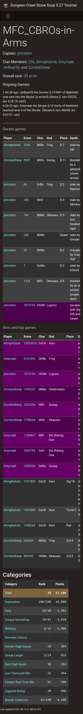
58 (25, 250)
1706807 (29, 435)
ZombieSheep (39, 67)
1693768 (29, 450)
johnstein (24, 53)
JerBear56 (11, 67)
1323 (27, 281)
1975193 (29, 305)
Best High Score (15, 664)
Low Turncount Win (17, 673)
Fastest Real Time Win (19, 682)
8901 (27, 160)
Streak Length (14, 655)
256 (31, 62)
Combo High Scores (18, 646)
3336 (27, 145)
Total (8, 593)
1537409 (29, 481)
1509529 (29, 466)
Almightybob (46, 62)
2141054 (29, 358)
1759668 (29, 420)
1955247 (29, 389)
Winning (10, 628)
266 (26, 200)
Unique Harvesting (17, 620)
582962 (29, 556)
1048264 (29, 525)
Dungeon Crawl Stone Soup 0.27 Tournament (40, 5)
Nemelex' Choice (16, 637)
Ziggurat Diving (15, 691)
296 (26, 235)
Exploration (12, 602)
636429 (29, 540)
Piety (8, 611)
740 (26, 215)
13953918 (30, 343)
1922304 (29, 404)
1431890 (29, 510)
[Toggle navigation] (8, 16)
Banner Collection (16, 700)
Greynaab (66, 62)
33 (30, 76)
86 (25, 184)
